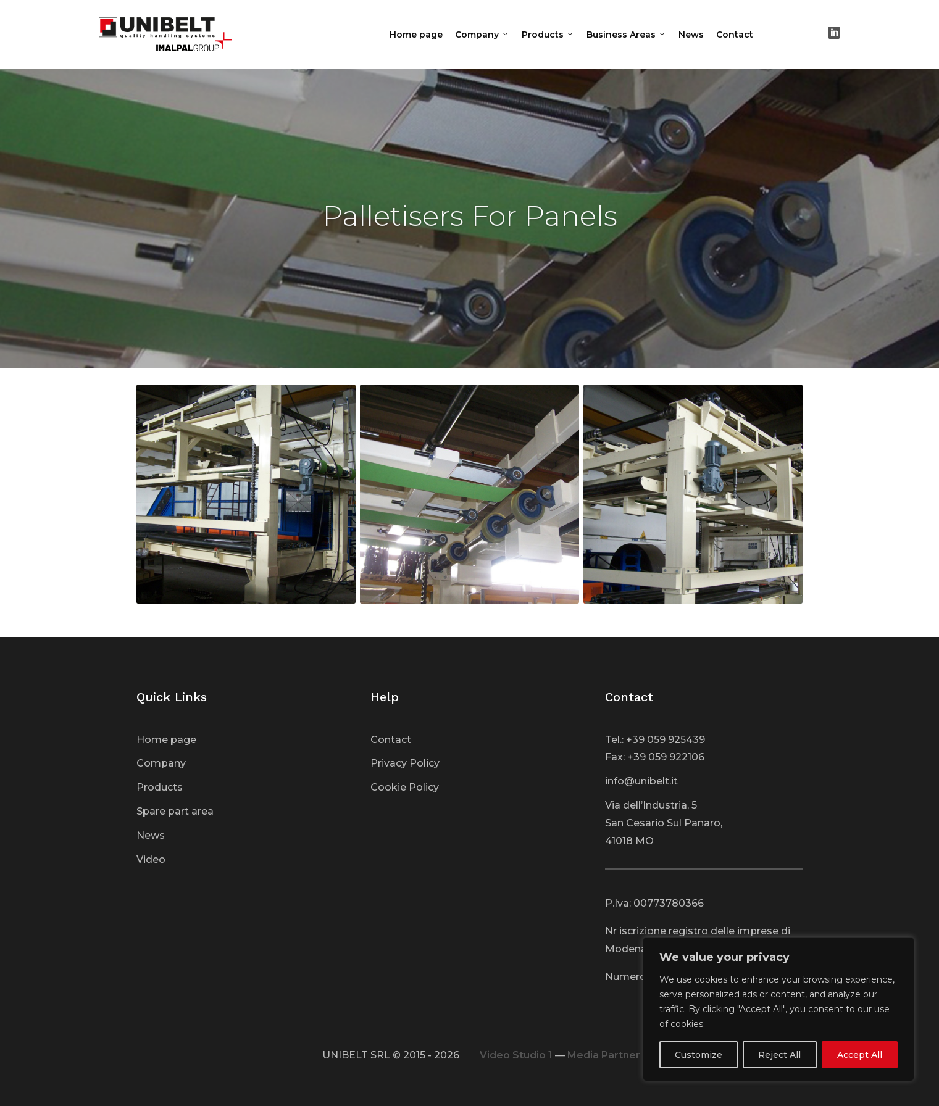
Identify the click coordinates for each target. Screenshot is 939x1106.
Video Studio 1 (516, 1055)
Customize (698, 1054)
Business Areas (626, 34)
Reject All (779, 1054)
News (691, 34)
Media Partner (603, 1055)
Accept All (859, 1054)
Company (482, 34)
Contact (734, 34)
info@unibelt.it (641, 781)
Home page (416, 34)
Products (548, 34)
